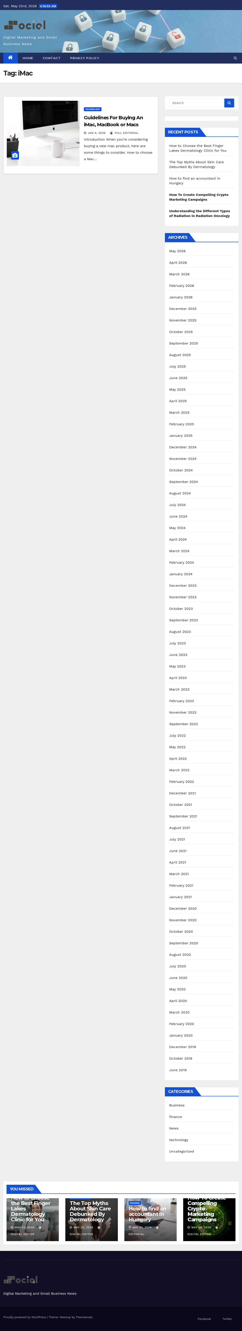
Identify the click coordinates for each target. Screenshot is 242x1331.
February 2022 (181, 782)
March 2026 (179, 274)
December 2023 (183, 585)
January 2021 (180, 897)
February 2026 (181, 286)
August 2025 (180, 355)
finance (175, 1117)
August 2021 (179, 828)
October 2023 (181, 609)
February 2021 (181, 885)
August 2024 (180, 493)
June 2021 (178, 851)
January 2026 (181, 297)
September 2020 (183, 943)
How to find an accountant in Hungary (147, 1214)
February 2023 (181, 701)
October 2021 (180, 805)
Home (28, 58)
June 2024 (178, 516)
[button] (235, 58)
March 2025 (179, 412)
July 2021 (177, 839)
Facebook (204, 1319)
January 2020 (181, 1035)
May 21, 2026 (142, 1227)
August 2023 (180, 632)
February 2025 (181, 424)
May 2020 (177, 989)
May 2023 (177, 666)
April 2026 (178, 262)
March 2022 (179, 770)
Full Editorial (124, 132)
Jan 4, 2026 (97, 132)
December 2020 (183, 908)
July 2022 (177, 735)
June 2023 (178, 655)
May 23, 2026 (24, 1227)
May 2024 (177, 528)
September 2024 (183, 482)
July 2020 (177, 966)
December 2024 (183, 447)
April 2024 (178, 539)
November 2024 (182, 459)
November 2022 (182, 712)
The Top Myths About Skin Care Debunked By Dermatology (90, 1211)
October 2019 (180, 1058)
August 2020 (180, 955)
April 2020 (178, 1001)
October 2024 (181, 470)
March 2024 (179, 551)
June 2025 (178, 378)
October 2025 (181, 332)
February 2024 (181, 562)
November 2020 (183, 920)
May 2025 (177, 389)
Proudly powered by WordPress (25, 1317)
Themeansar (84, 1317)
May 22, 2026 (83, 1227)
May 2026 (177, 251)
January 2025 (181, 436)
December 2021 (182, 793)
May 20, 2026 (201, 1227)
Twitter (227, 1319)
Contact (52, 58)
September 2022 (183, 724)
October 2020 (181, 931)
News (174, 1128)
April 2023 (178, 678)
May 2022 (177, 747)
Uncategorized (181, 1151)
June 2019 (178, 1070)
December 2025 (183, 309)
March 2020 (179, 1012)
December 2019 (182, 1047)
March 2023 (179, 689)
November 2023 (182, 597)
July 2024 (177, 505)
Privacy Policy (84, 58)
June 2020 (178, 978)
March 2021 (179, 874)
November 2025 (182, 320)
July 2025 (177, 366)
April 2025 (178, 401)
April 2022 (178, 758)
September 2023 (183, 620)
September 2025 (183, 343)
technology (92, 109)
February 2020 (181, 1024)
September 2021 (183, 816)
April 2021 (177, 862)
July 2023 (177, 643)
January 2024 (181, 574)
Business (177, 1105)
